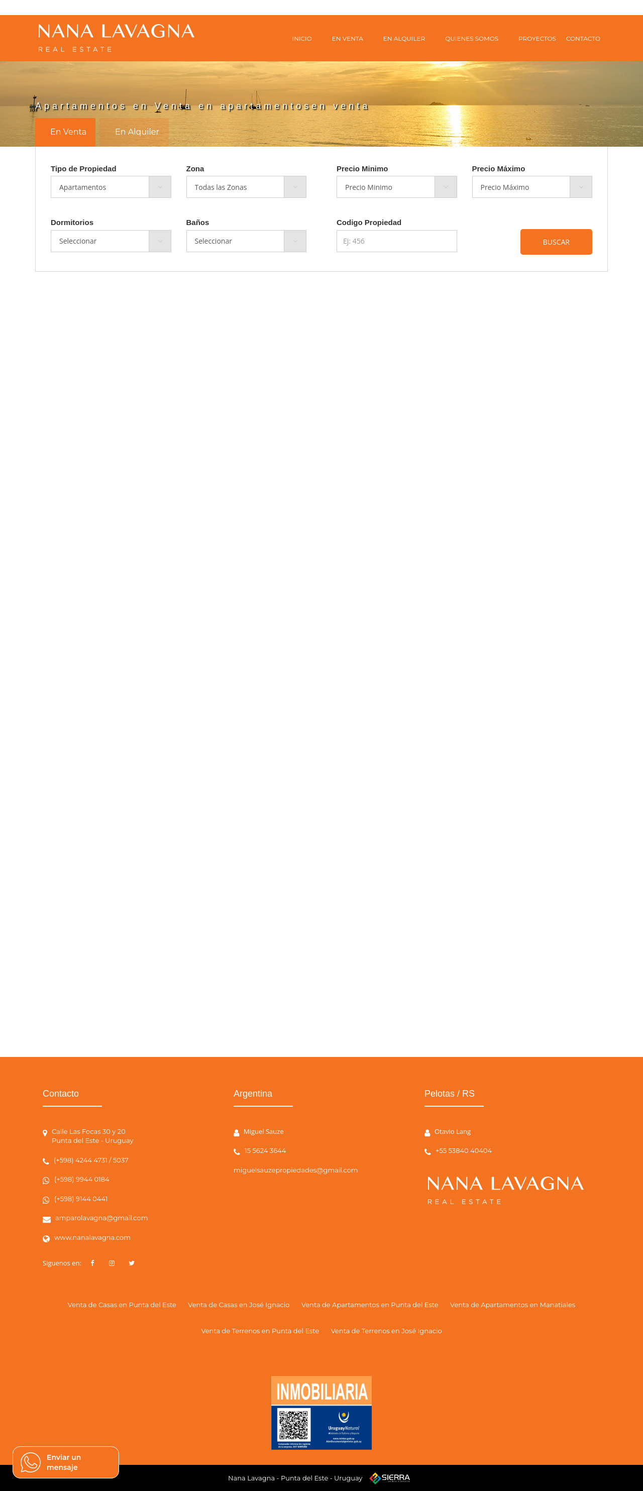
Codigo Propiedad (369, 222)
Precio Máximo (498, 168)
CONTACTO (583, 38)
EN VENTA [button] (347, 38)
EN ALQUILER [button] (404, 38)
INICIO (302, 38)
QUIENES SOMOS (471, 38)
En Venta (68, 132)
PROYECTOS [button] (537, 38)
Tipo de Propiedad (84, 168)
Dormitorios (72, 222)
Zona (195, 168)
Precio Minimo (362, 168)
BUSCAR (556, 242)
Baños (197, 222)
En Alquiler (137, 132)
